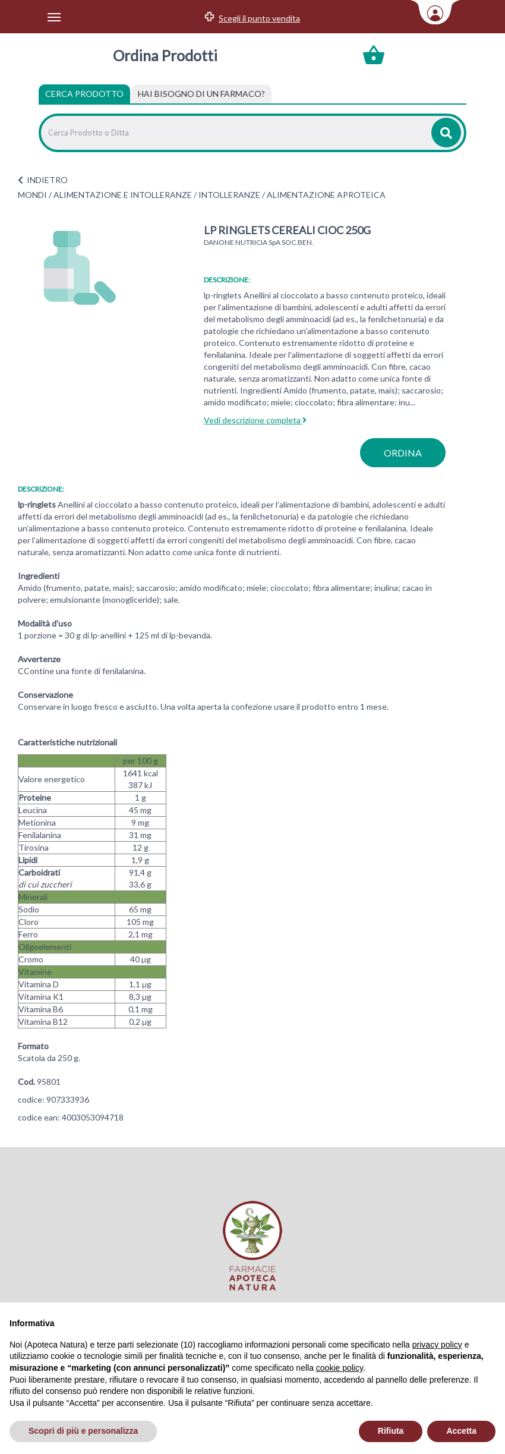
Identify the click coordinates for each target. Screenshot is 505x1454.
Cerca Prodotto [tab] (84, 94)
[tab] (201, 93)
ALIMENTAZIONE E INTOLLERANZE (122, 195)
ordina (403, 452)
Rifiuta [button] (391, 1431)
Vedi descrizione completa (255, 420)
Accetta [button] (461, 1431)
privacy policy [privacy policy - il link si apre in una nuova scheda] (437, 1344)
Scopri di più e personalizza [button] (83, 1431)
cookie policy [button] (339, 1368)
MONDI (32, 195)
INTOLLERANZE (229, 195)
